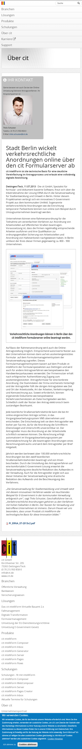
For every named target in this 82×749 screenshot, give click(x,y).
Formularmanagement (13, 619)
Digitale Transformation (14, 614)
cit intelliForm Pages (12, 659)
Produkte (7, 633)
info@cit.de (7, 572)
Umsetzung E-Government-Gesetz (20, 627)
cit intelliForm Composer (15, 642)
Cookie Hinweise (55, 739)
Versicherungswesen (12, 595)
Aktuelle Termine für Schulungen (19, 699)
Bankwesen (7, 591)
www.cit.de (7, 576)
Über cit (6, 705)
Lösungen (8, 601)
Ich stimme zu (9, 744)
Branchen (7, 581)
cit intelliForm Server (12, 655)
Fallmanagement (10, 610)
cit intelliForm (8, 638)
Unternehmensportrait (14, 711)
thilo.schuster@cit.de (18, 134)
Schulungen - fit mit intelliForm (18, 675)
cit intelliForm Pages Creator (17, 691)
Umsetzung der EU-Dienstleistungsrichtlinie (25, 623)
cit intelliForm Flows (12, 663)
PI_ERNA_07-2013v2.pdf (22, 523)
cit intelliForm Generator (15, 651)
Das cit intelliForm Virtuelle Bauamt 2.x (22, 606)
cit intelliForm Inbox (12, 647)
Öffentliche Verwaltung (14, 586)
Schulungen (9, 669)
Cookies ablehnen (27, 744)
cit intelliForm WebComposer (17, 683)
